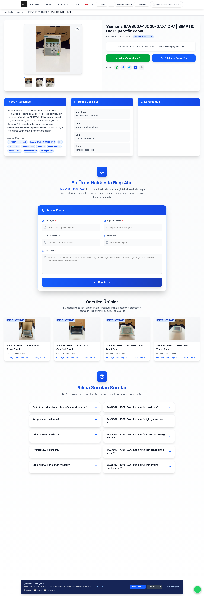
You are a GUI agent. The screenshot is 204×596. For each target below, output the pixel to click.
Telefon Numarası (52, 235)
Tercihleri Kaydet (172, 587)
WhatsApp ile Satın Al (128, 58)
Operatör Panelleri (124, 4)
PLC (111, 4)
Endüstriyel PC (141, 4)
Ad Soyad (49, 220)
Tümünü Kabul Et (137, 587)
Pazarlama (49, 590)
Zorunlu (28, 590)
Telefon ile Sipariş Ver (173, 58)
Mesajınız (49, 251)
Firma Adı (110, 235)
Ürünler (48, 4)
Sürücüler (101, 4)
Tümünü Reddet (155, 587)
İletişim (78, 4)
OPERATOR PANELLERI (37, 12)
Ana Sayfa (34, 4)
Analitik (38, 590)
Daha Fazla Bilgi (99, 586)
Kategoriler (63, 4)
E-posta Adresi (113, 220)
